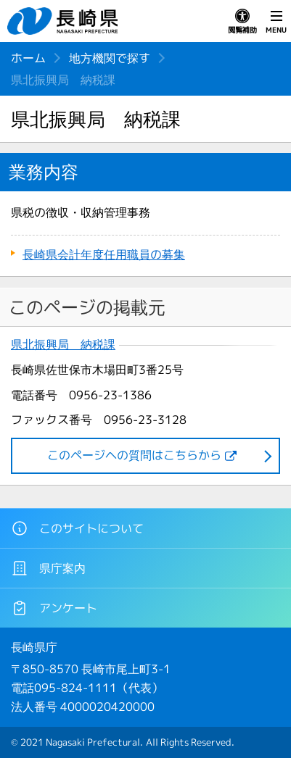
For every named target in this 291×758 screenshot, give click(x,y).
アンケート (54, 608)
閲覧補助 (242, 22)
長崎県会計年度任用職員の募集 (103, 254)
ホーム (28, 58)
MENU (276, 22)
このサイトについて (77, 528)
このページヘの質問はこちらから (134, 455)
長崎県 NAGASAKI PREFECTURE (64, 21)
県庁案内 (48, 568)
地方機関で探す (109, 58)
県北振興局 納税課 (63, 344)
